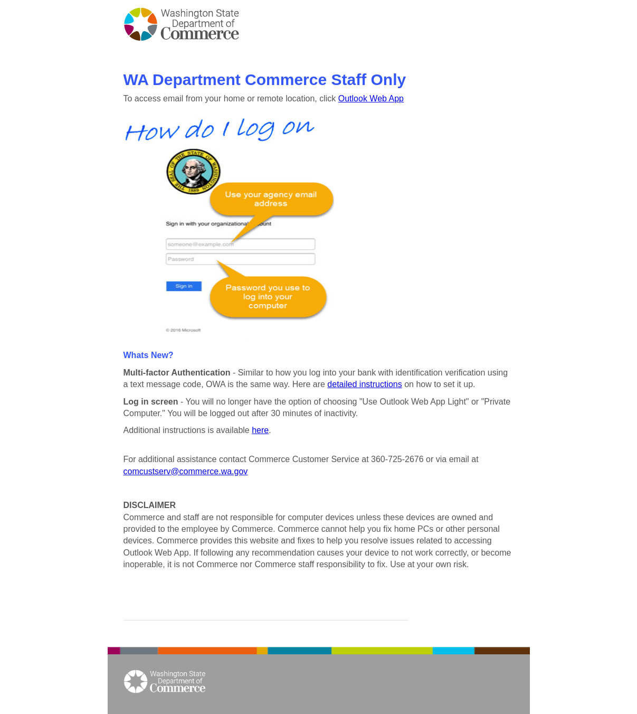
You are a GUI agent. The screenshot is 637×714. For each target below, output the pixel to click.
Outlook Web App (371, 98)
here (260, 430)
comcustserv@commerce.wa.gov (185, 471)
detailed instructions (364, 384)
